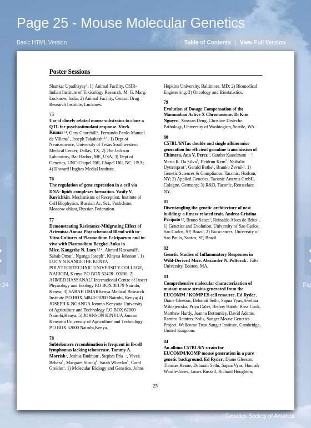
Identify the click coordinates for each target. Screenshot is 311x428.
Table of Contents (207, 42)
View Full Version (262, 42)
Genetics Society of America (259, 416)
